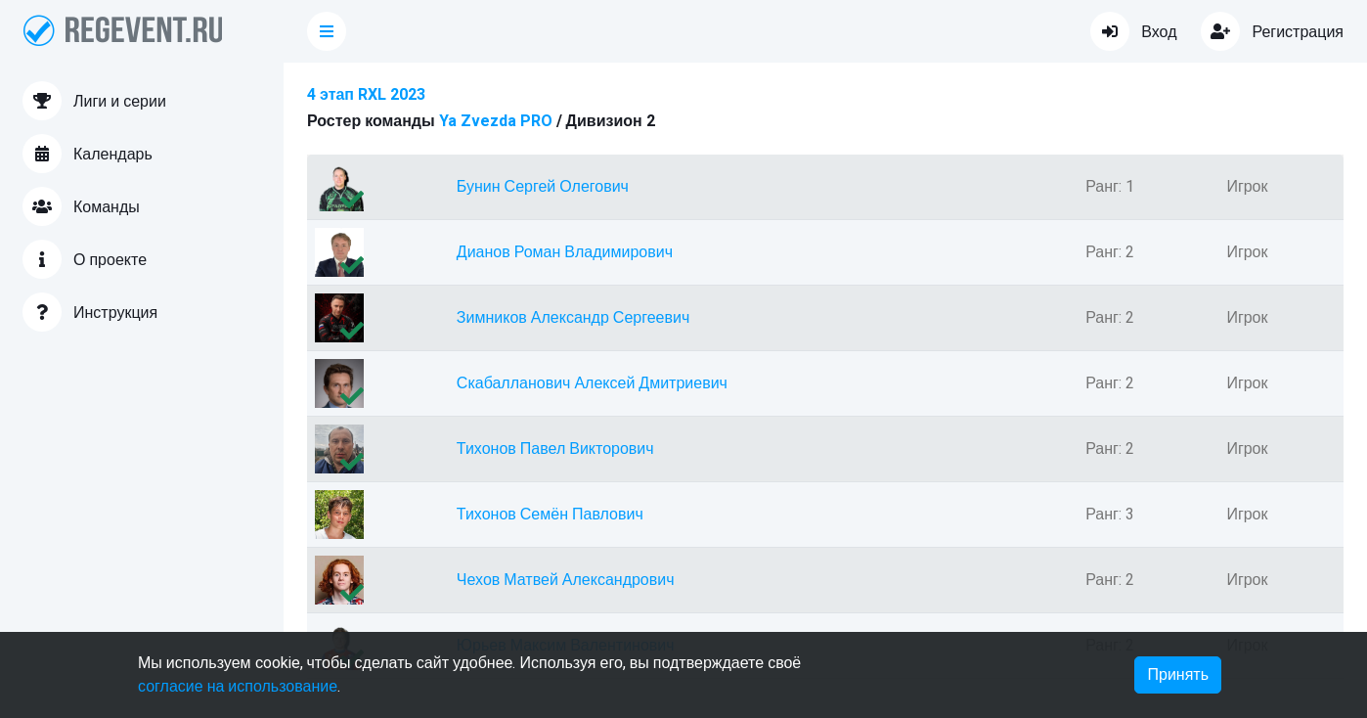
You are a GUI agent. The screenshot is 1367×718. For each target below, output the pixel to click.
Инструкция (89, 312)
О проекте (84, 259)
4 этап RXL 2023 (366, 95)
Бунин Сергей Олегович (543, 187)
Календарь (87, 153)
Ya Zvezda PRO (495, 121)
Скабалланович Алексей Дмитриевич (592, 383)
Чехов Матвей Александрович (566, 580)
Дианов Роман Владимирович (565, 252)
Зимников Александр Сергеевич (573, 318)
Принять (1178, 675)
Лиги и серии (94, 100)
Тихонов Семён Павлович (550, 514)
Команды (81, 206)
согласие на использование (237, 686)
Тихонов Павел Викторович (555, 449)
